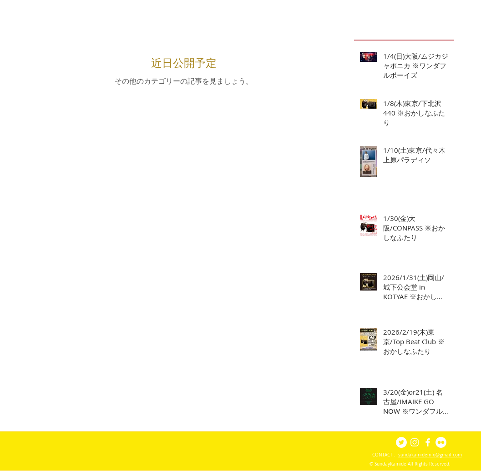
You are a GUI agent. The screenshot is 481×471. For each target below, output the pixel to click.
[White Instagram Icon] (414, 442)
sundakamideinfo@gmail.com (430, 455)
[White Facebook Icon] (427, 442)
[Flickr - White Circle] (440, 442)
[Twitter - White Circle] (401, 442)
